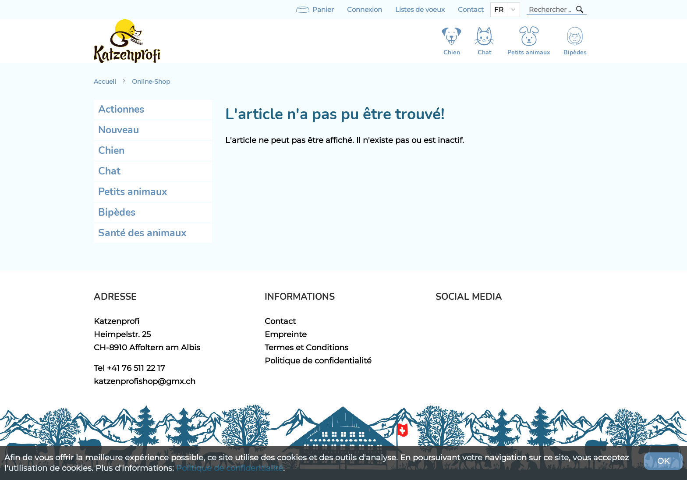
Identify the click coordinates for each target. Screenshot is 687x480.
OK (663, 461)
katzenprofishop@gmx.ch (144, 381)
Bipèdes (116, 212)
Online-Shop (151, 81)
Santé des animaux (142, 233)
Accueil (105, 81)
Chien (111, 150)
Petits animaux (132, 192)
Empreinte (286, 334)
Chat (109, 171)
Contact (471, 10)
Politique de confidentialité (318, 360)
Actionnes (121, 109)
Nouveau (118, 130)
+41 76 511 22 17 (136, 368)
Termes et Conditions (306, 347)
